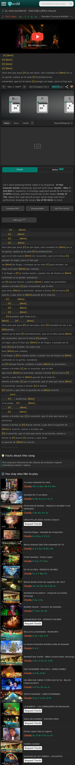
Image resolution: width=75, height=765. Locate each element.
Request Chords (33, 524)
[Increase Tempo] (24, 87)
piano (16, 123)
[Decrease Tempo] (3, 87)
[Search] (70, 3)
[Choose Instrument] (32, 123)
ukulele (26, 123)
